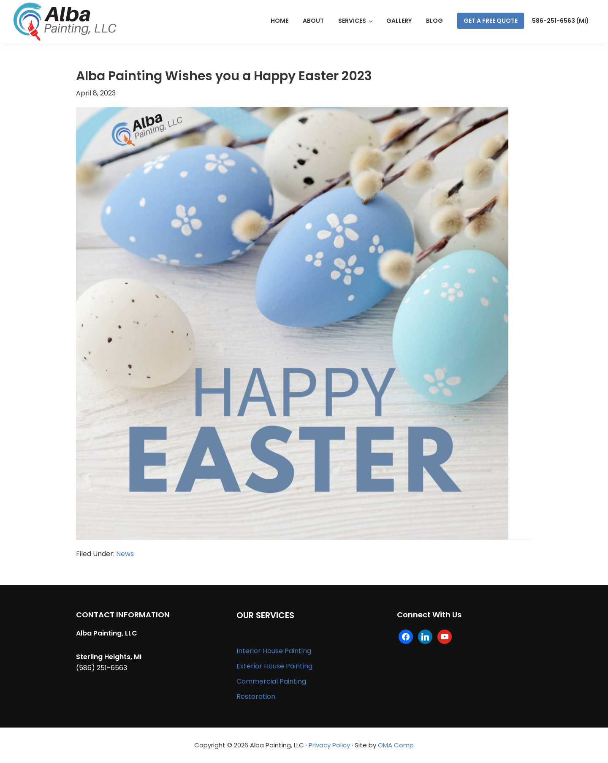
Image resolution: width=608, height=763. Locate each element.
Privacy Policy (329, 745)
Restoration (255, 696)
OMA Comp (396, 745)
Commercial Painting (271, 681)
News (125, 554)
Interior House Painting (273, 651)
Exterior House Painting (274, 666)
